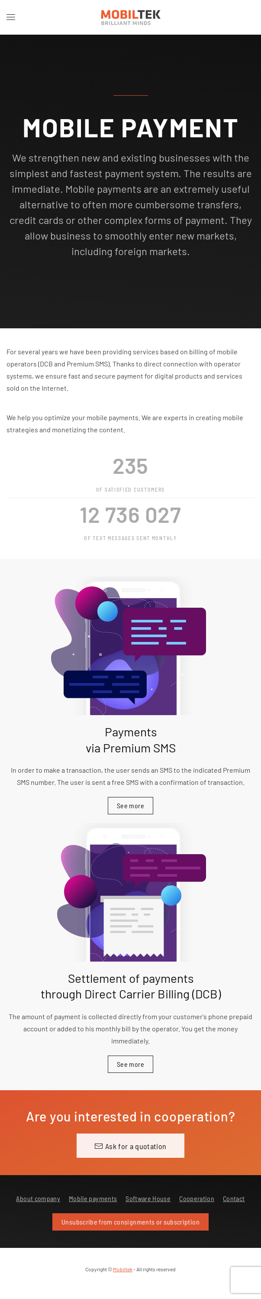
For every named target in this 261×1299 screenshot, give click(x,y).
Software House (148, 1198)
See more (130, 805)
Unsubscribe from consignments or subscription (130, 1222)
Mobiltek (122, 1269)
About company (38, 1198)
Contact (234, 1198)
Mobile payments (93, 1198)
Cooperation (196, 1198)
